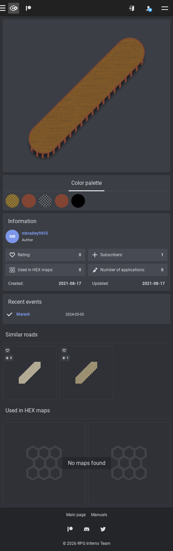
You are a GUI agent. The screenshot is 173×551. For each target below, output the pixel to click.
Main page (76, 515)
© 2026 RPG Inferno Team (87, 543)
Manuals (99, 515)
